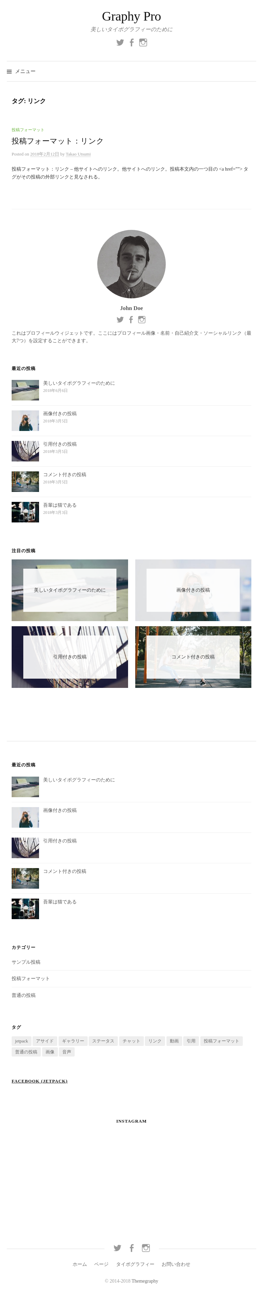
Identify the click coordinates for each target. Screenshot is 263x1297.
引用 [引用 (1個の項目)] (191, 1040)
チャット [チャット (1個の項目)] (131, 1040)
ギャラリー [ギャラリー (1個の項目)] (73, 1040)
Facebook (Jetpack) (40, 1081)
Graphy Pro (131, 16)
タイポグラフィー (135, 1264)
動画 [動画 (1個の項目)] (174, 1040)
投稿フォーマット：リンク (58, 141)
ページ (101, 1264)
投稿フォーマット (28, 129)
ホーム (80, 1264)
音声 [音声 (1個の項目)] (66, 1051)
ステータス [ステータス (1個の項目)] (103, 1040)
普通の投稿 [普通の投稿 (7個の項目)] (26, 1051)
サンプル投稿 (26, 962)
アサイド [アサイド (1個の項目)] (45, 1040)
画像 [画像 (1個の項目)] (50, 1051)
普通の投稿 (24, 995)
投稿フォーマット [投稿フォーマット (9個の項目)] (221, 1040)
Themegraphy (145, 1281)
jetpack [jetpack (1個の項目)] (21, 1040)
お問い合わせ (176, 1264)
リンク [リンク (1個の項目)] (155, 1040)
